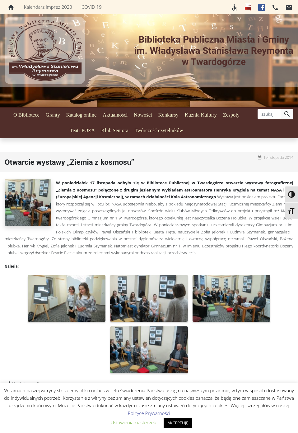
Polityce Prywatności (149, 413)
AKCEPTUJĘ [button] (177, 423)
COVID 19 (91, 7)
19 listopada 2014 (278, 157)
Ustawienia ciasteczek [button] (133, 422)
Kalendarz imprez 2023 (48, 7)
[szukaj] (269, 114)
